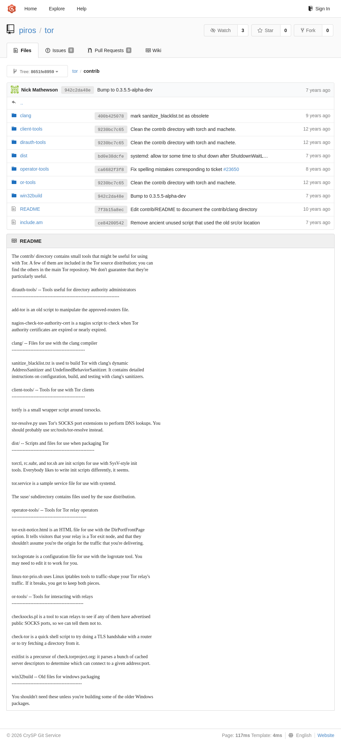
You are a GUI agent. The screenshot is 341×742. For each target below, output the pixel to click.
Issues (59, 50)
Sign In (319, 8)
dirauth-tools (33, 142)
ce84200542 (111, 223)
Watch (220, 30)
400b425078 (111, 116)
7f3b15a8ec (111, 209)
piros (27, 30)
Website (326, 735)
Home (30, 8)
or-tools (28, 182)
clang (25, 115)
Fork (308, 30)
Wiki (153, 50)
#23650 (231, 169)
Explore (57, 8)
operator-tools (34, 169)
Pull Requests (110, 50)
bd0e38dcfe (111, 156)
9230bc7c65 (111, 129)
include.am (31, 222)
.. (21, 103)
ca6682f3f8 (111, 169)
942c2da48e (78, 90)
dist (23, 155)
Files (22, 50)
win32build (31, 195)
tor (49, 30)
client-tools (31, 129)
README (30, 209)
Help (82, 8)
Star (265, 30)
